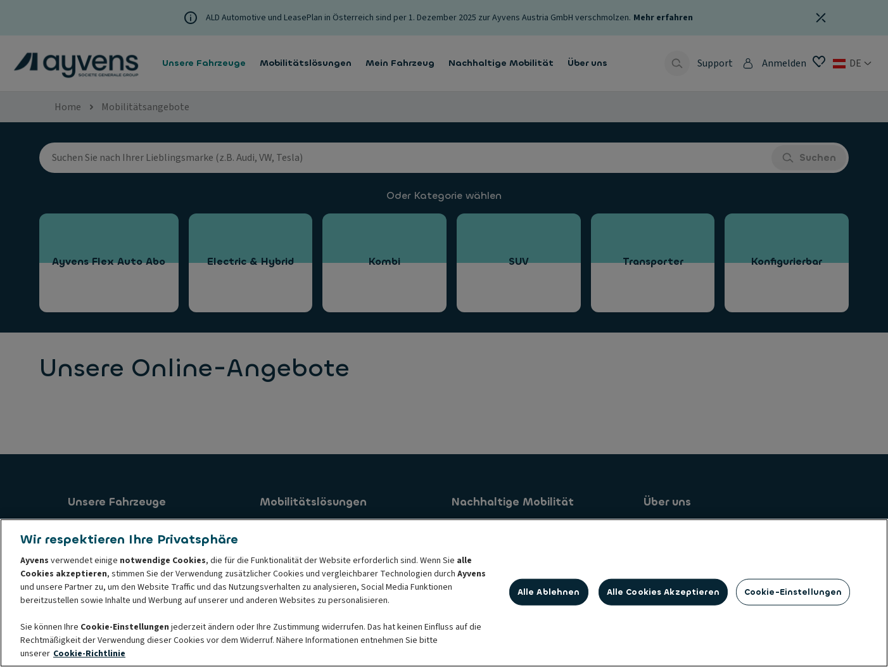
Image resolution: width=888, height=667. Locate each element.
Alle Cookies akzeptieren (663, 592)
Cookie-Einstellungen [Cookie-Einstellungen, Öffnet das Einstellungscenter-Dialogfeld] (793, 592)
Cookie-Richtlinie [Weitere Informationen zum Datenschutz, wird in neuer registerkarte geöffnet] (89, 654)
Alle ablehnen (548, 592)
